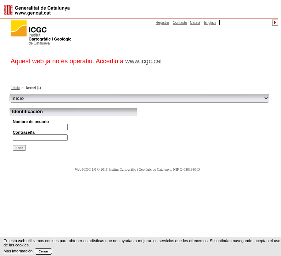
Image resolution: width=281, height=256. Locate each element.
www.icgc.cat (143, 61)
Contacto (180, 23)
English (210, 23)
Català (195, 23)
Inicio (15, 88)
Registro (162, 23)
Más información (18, 251)
